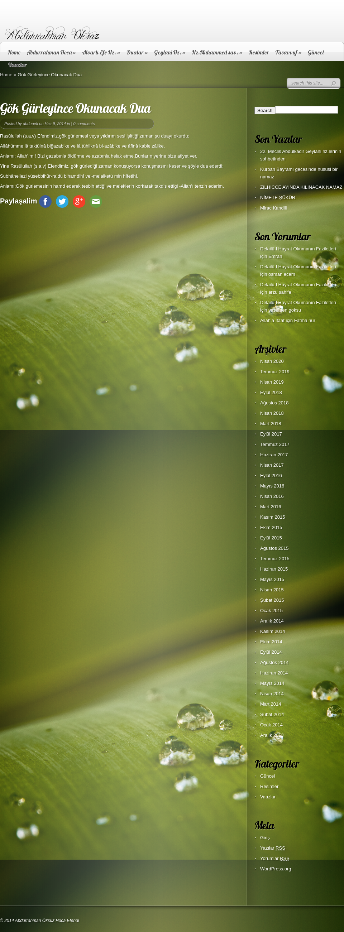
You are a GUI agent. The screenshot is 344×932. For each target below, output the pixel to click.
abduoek (30, 123)
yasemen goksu (284, 310)
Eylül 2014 (271, 652)
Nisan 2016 (272, 496)
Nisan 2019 (272, 382)
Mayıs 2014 (272, 683)
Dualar (137, 52)
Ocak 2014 (271, 724)
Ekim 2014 (271, 641)
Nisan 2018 (272, 413)
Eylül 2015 (271, 538)
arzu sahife (279, 292)
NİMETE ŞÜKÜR (277, 197)
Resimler (259, 52)
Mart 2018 (270, 423)
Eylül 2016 (271, 475)
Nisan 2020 (272, 361)
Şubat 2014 (272, 714)
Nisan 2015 (272, 589)
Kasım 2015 (272, 517)
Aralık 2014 (272, 621)
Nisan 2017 (272, 465)
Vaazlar (268, 796)
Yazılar (272, 848)
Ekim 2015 (271, 527)
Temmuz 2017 (275, 444)
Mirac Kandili (273, 208)
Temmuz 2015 (275, 558)
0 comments (84, 123)
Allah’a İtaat (272, 320)
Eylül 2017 (271, 434)
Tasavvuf (288, 52)
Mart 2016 (270, 506)
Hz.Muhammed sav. (217, 52)
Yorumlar (275, 858)
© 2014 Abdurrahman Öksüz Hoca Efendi (39, 920)
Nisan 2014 (272, 693)
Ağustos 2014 (274, 662)
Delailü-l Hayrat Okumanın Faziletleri (298, 248)
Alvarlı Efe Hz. (101, 52)
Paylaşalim (18, 201)
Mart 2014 (270, 704)
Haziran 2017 (274, 454)
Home (14, 52)
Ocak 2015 (271, 610)
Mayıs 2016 (272, 486)
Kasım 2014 (272, 631)
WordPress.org (275, 868)
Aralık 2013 (272, 735)
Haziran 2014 (274, 673)
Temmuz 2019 (275, 371)
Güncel (316, 52)
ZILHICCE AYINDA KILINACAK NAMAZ (301, 187)
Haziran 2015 (274, 569)
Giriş (265, 837)
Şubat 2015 (272, 600)
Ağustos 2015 (274, 548)
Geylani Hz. (170, 52)
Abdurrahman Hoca (51, 52)
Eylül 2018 (271, 392)
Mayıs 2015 (272, 579)
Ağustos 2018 (274, 402)
